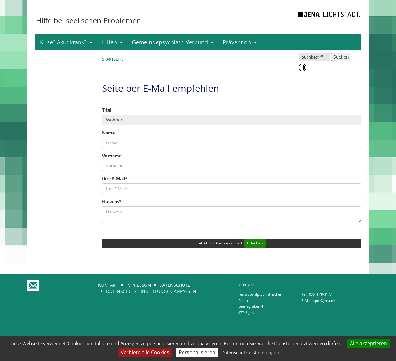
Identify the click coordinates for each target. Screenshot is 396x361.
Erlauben (255, 243)
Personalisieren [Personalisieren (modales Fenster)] (197, 352)
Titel (106, 110)
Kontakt (108, 285)
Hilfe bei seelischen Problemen (88, 20)
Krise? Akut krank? (66, 42)
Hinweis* (112, 202)
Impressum (138, 285)
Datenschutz (174, 285)
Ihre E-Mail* (114, 179)
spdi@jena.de (324, 300)
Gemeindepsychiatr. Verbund (172, 42)
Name (108, 133)
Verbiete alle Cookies (145, 352)
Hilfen (112, 42)
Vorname (112, 156)
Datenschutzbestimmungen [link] (250, 352)
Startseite (112, 59)
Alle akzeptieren (368, 343)
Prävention (239, 42)
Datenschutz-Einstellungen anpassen (151, 291)
